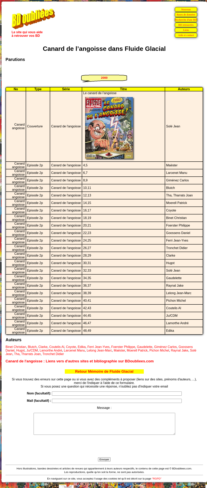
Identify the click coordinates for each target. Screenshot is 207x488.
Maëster (119, 350)
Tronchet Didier (53, 354)
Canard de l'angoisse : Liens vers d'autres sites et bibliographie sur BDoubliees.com (80, 361)
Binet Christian (16, 347)
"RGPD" (156, 482)
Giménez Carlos (165, 347)
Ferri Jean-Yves (98, 347)
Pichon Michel (159, 350)
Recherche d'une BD (186, 19)
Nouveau (186, 9)
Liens (186, 29)
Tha (17, 354)
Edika (82, 347)
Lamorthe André (51, 350)
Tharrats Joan (31, 354)
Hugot (20, 350)
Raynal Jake (179, 350)
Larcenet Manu (74, 350)
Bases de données (186, 14)
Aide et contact (186, 35)
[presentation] (104, 450)
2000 (104, 77)
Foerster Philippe (123, 347)
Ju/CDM (32, 350)
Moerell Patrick (137, 350)
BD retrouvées (186, 24)
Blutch (32, 347)
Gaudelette (144, 347)
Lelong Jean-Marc (99, 350)
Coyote (71, 347)
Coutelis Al (56, 347)
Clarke (42, 347)
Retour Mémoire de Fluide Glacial (104, 371)
